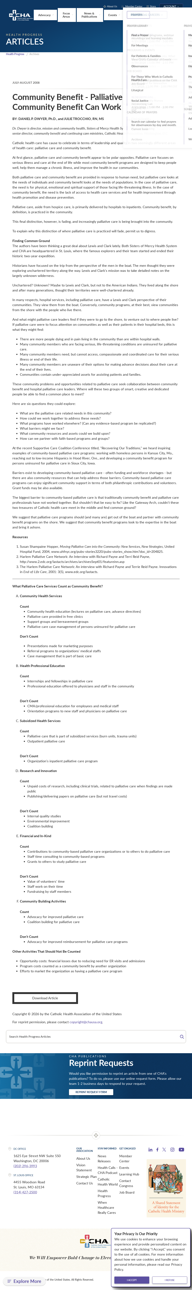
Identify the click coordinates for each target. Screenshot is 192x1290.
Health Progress (16, 54)
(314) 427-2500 (25, 1193)
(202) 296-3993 (25, 1167)
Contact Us (84, 1184)
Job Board (126, 1194)
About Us (83, 1160)
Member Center (125, 1160)
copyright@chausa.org (86, 1022)
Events (124, 1169)
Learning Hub (129, 1175)
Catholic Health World (108, 1183)
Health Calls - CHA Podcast (108, 1171)
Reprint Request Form (98, 1093)
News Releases (104, 1160)
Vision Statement (84, 1169)
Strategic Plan (86, 1178)
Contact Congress (126, 1184)
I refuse (170, 1280)
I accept (132, 1280)
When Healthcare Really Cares (107, 1209)
